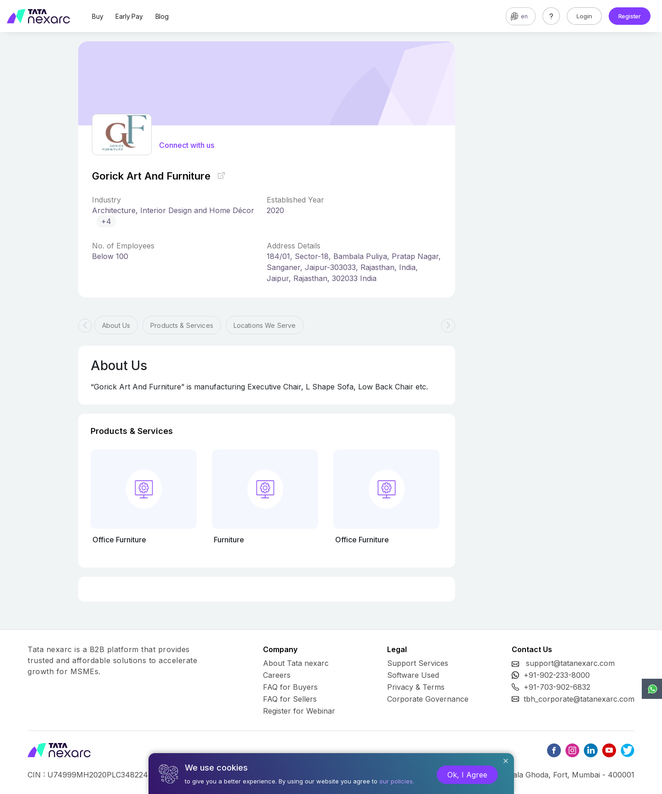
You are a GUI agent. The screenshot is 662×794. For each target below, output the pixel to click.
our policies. (396, 781)
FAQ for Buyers (290, 687)
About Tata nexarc (296, 663)
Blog (162, 16)
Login (584, 16)
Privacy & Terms (416, 687)
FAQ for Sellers (290, 699)
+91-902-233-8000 (557, 675)
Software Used (413, 675)
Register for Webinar (299, 710)
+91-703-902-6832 (557, 687)
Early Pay (129, 16)
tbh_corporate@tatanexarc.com (579, 699)
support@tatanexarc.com (570, 663)
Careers (277, 675)
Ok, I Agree (467, 774)
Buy (97, 16)
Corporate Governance (427, 699)
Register (629, 16)
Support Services (417, 663)
